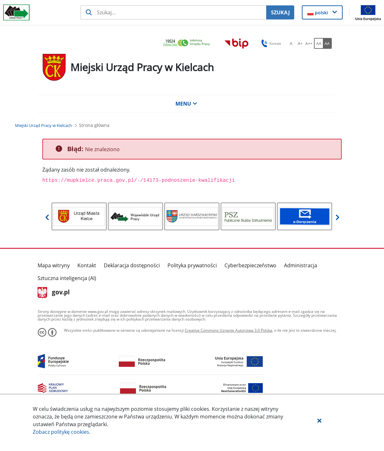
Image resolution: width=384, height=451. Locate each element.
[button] (319, 420)
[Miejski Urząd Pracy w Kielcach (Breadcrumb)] (43, 125)
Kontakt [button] (270, 43)
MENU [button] (186, 103)
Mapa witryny (54, 265)
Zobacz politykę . (61, 431)
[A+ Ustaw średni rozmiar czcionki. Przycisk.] (300, 43)
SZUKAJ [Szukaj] (280, 12)
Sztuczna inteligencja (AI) (67, 278)
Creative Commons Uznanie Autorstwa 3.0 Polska (228, 330)
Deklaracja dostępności (132, 265)
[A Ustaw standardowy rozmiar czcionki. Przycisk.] (291, 43)
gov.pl (54, 293)
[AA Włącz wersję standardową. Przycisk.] (318, 43)
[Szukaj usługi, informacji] (173, 12)
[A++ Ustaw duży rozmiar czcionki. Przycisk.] (309, 43)
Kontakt (86, 265)
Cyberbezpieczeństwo (250, 265)
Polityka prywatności (192, 265)
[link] (188, 43)
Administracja (300, 265)
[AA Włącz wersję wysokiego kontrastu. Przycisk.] (327, 43)
